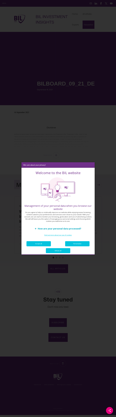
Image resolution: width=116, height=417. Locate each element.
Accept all (38, 244)
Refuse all (58, 251)
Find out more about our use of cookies (58, 235)
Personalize (77, 244)
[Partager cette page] (109, 410)
